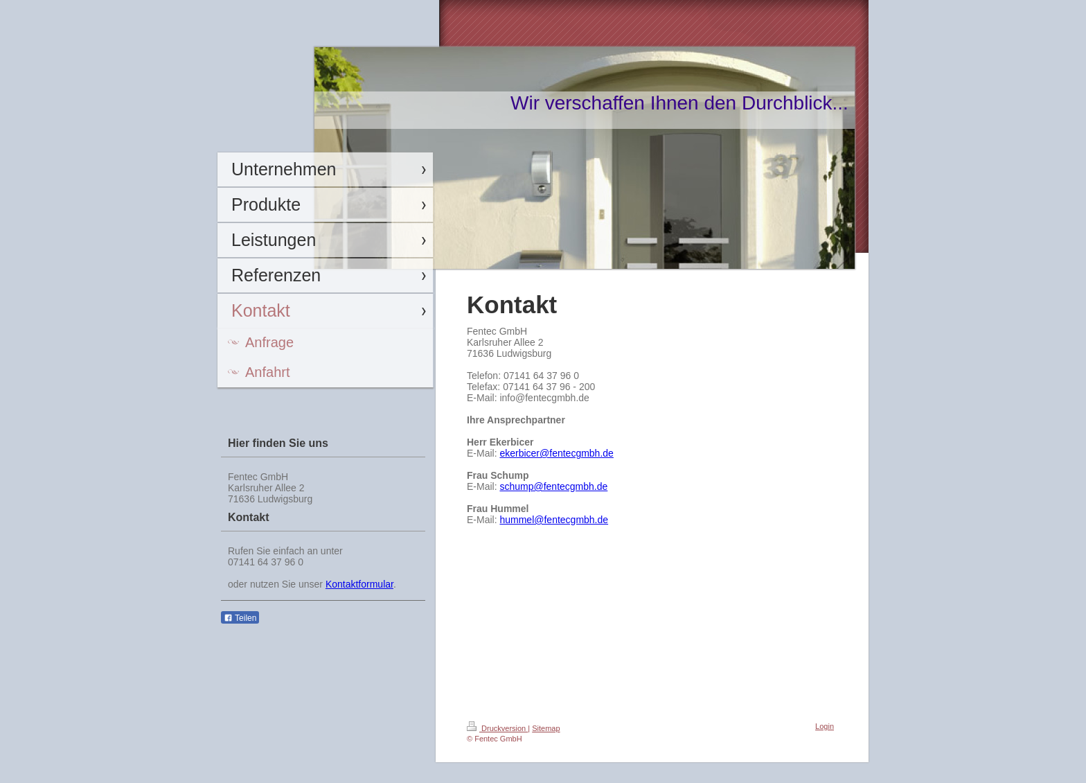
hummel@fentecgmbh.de (553, 519)
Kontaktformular (359, 584)
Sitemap (546, 728)
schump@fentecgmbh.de (553, 486)
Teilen (240, 618)
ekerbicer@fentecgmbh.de (556, 453)
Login (824, 726)
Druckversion (497, 728)
